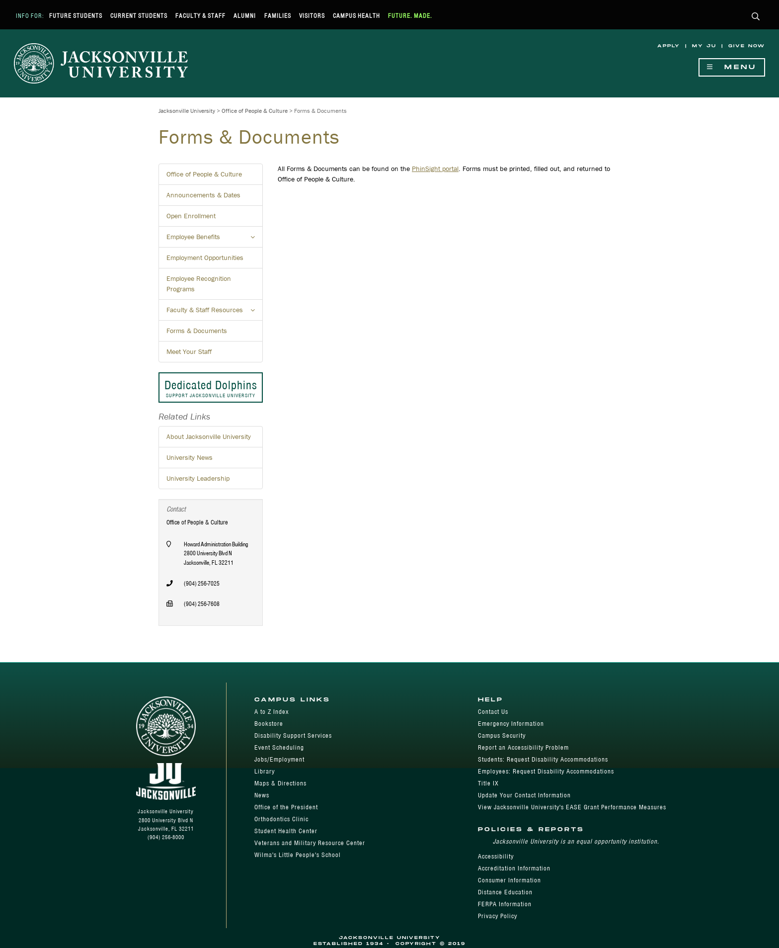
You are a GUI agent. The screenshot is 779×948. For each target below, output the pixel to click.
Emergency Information (511, 723)
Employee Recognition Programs (198, 283)
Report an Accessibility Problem (523, 747)
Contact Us (493, 711)
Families (277, 15)
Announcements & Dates (203, 194)
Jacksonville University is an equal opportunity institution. (576, 841)
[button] (756, 17)
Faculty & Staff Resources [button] (214, 313)
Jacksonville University (186, 110)
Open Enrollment (191, 215)
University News (189, 457)
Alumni (245, 15)
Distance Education (505, 892)
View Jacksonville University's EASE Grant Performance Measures (572, 807)
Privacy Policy (497, 916)
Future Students (75, 15)
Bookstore (268, 723)
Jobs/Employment (279, 759)
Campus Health (356, 15)
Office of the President (286, 807)
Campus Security (502, 735)
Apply (668, 46)
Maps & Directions (280, 783)
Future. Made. (410, 15)
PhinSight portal (435, 168)
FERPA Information (505, 904)
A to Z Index (271, 711)
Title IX (488, 783)
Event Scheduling (279, 747)
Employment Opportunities (204, 257)
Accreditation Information (514, 868)
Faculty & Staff (200, 15)
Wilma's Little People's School (297, 855)
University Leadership (198, 478)
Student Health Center (285, 831)
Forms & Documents (196, 330)
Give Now (746, 46)
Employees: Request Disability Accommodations (546, 771)
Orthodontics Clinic (281, 819)
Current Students (138, 15)
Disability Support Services (293, 735)
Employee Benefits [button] (214, 240)
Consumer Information (509, 880)
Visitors (312, 15)
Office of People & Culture (255, 110)
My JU (704, 46)
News (261, 795)
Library (264, 771)
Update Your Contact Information (524, 795)
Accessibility (496, 856)
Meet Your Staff (189, 351)
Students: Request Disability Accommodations (543, 759)
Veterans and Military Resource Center (309, 843)
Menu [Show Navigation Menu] (732, 67)
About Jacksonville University (208, 436)
